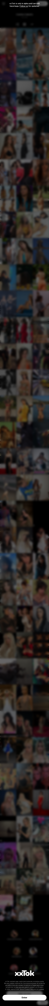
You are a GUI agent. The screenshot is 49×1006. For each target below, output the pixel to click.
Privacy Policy (29, 989)
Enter (24, 997)
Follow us (24, 6)
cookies (41, 989)
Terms (22, 989)
